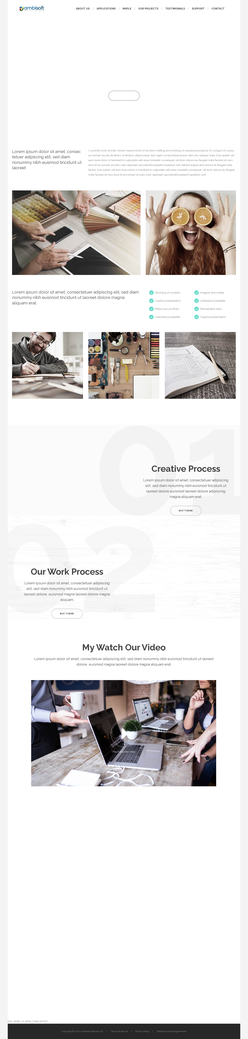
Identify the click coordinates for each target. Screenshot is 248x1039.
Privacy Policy (142, 1031)
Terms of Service (119, 1031)
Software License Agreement (171, 1031)
